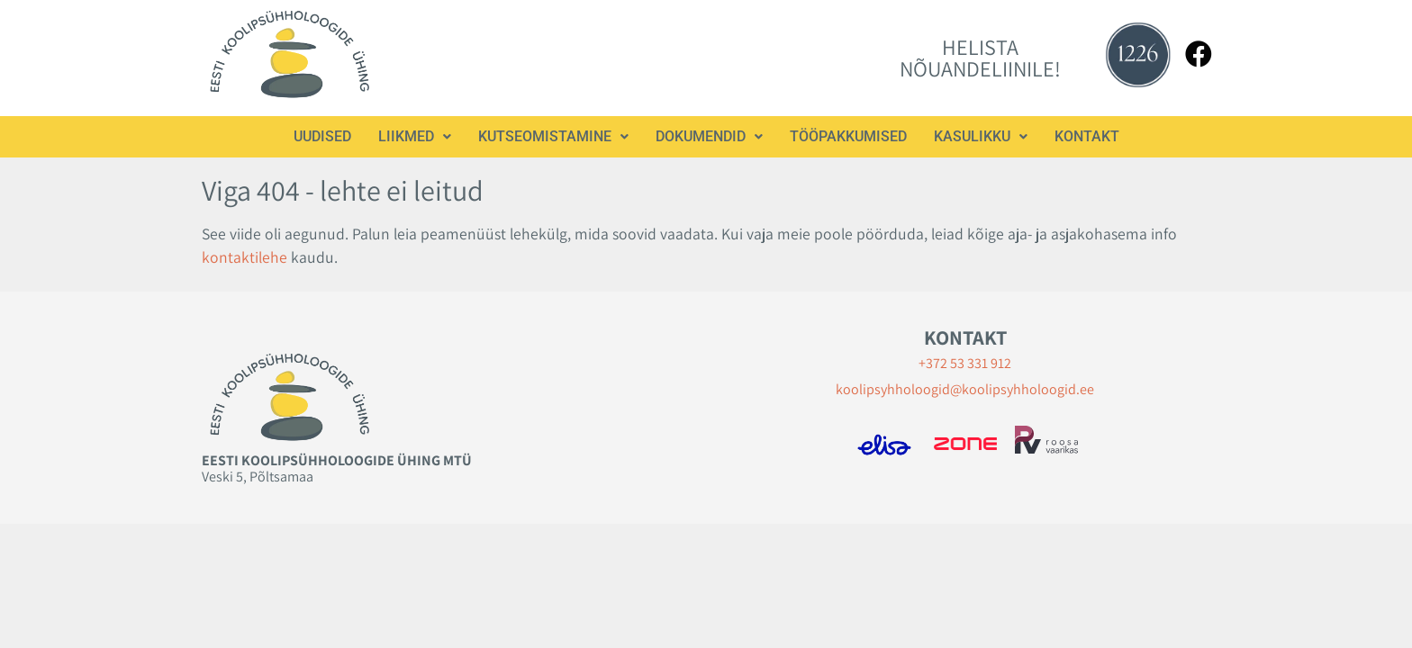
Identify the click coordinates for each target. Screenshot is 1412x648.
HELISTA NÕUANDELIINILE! (980, 57)
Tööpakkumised (848, 136)
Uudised (322, 136)
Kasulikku (980, 136)
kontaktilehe (244, 257)
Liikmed (414, 136)
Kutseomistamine (553, 136)
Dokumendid (709, 136)
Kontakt (1086, 136)
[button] (415, 137)
